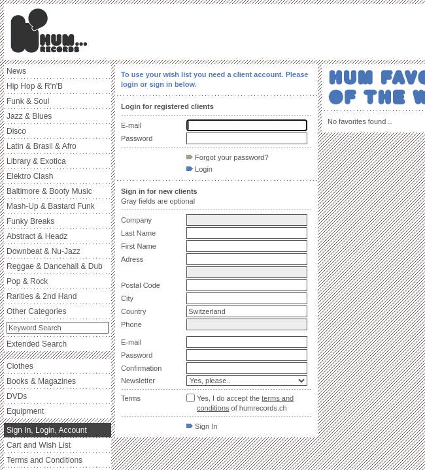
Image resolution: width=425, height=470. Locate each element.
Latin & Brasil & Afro (41, 146)
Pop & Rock (27, 281)
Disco (16, 131)
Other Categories (36, 311)
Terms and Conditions (44, 460)
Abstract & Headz (37, 236)
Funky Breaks (30, 221)
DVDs (17, 396)
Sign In (201, 426)
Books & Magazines (41, 381)
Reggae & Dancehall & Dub (55, 266)
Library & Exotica (36, 161)
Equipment (25, 411)
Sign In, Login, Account (47, 430)
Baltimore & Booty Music (49, 191)
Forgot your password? (227, 157)
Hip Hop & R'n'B (35, 86)
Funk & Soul (28, 101)
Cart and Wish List (39, 445)
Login (199, 169)
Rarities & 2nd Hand (41, 296)
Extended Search (37, 344)
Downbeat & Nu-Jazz (43, 251)
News (16, 71)
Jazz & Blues (29, 116)
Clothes (20, 366)
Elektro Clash (30, 176)
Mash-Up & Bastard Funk (51, 206)
